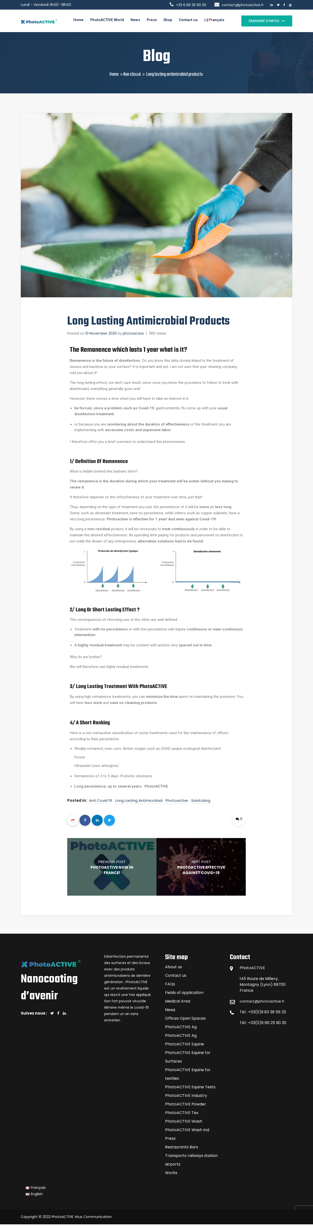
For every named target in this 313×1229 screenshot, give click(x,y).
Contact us (195, 21)
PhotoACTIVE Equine (184, 1049)
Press (156, 21)
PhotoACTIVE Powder (185, 1109)
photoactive (133, 335)
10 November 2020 (101, 335)
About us (173, 971)
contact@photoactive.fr (263, 1006)
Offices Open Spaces (185, 1023)
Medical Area (177, 1006)
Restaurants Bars (181, 1151)
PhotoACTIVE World (108, 21)
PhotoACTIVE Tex (181, 1117)
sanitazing (201, 805)
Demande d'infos (264, 21)
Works (171, 1177)
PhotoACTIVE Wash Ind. (187, 1134)
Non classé (132, 76)
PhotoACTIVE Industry (186, 1100)
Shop (173, 21)
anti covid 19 (100, 805)
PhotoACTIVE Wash (183, 1126)
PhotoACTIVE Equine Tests (190, 1091)
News (139, 21)
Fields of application (184, 997)
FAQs (170, 988)
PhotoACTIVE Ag (181, 1031)
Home (78, 21)
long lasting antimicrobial (139, 805)
